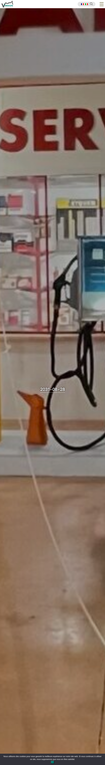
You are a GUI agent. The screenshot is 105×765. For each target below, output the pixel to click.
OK (52, 762)
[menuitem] (82, 4)
